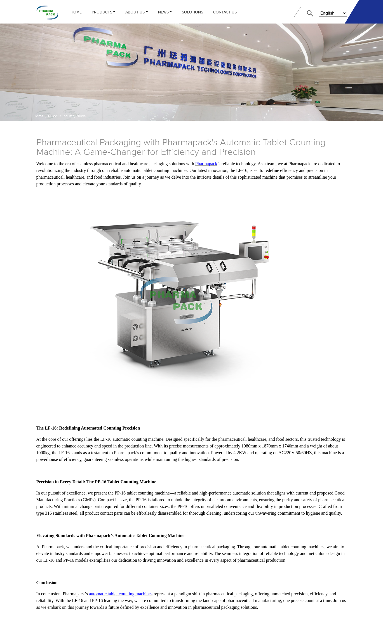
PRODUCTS (102, 12)
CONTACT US (225, 12)
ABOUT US (135, 12)
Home (76, 12)
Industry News (74, 116)
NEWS (163, 12)
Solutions (192, 12)
